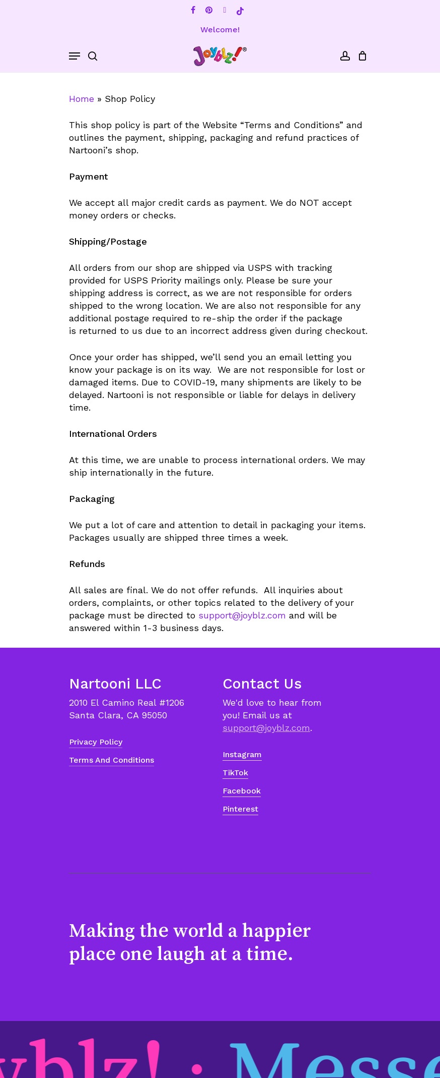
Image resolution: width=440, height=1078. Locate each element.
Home (81, 98)
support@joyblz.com (242, 615)
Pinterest (240, 809)
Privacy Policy (95, 742)
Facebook (242, 791)
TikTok (235, 772)
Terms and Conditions (111, 760)
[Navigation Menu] (74, 56)
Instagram (242, 754)
